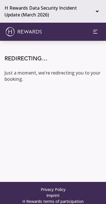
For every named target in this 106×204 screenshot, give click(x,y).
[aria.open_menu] (95, 32)
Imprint (53, 195)
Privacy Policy (53, 189)
